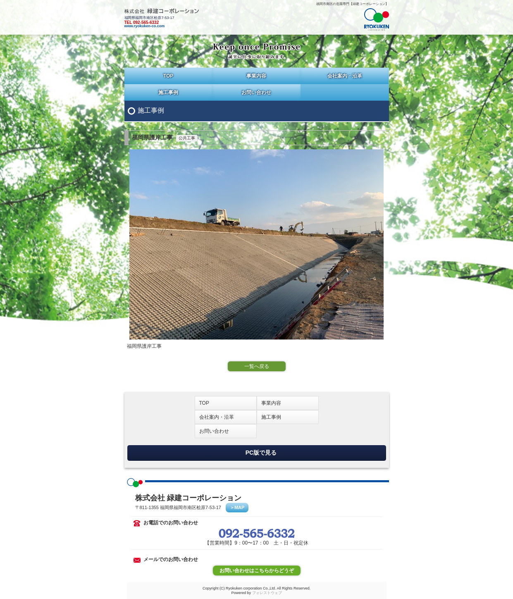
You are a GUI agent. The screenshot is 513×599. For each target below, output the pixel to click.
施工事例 (168, 92)
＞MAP (237, 507)
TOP (168, 76)
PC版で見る (261, 452)
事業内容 (256, 76)
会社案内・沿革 (344, 76)
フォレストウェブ (267, 593)
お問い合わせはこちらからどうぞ (257, 570)
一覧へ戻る (256, 366)
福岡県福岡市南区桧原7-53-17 (256, 18)
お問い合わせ (256, 92)
